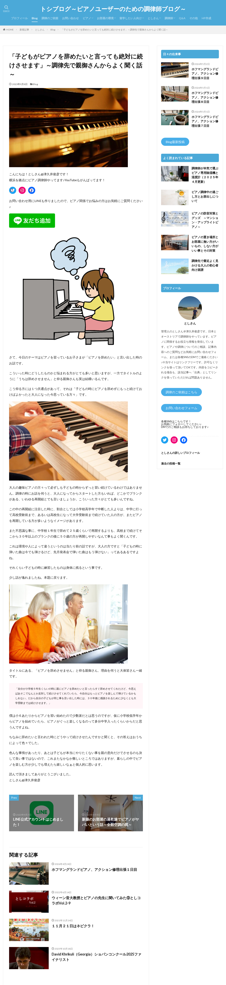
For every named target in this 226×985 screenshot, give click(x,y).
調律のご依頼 (50, 18)
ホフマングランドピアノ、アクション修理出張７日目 (205, 121)
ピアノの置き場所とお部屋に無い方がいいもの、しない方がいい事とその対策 (205, 243)
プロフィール (19, 18)
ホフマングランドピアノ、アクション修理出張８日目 (205, 97)
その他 (193, 18)
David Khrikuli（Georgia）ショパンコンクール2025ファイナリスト (96, 957)
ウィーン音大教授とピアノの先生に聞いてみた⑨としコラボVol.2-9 (96, 900)
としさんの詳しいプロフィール (180, 452)
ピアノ (87, 18)
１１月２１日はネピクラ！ (73, 926)
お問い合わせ (70, 18)
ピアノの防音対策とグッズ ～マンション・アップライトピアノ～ (205, 219)
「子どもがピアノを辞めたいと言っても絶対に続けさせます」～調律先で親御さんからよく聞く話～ (114, 29)
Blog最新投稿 (175, 142)
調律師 (169, 18)
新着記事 (24, 29)
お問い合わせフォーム (181, 408)
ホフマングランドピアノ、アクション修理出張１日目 (94, 869)
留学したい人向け (131, 18)
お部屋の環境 (105, 18)
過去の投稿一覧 (170, 463)
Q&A (182, 18)
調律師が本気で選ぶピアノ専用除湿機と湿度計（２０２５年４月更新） (205, 174)
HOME (10, 29)
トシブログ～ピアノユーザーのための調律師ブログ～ (113, 9)
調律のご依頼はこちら (181, 392)
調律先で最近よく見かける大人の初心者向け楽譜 (205, 265)
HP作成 (206, 18)
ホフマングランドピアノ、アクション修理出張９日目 (205, 73)
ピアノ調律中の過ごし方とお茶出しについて (205, 196)
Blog (35, 18)
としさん (153, 18)
